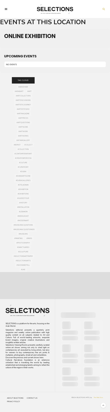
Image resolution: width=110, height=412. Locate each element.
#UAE (23, 270)
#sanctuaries (23, 247)
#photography (23, 243)
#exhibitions (23, 194)
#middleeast (23, 216)
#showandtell (23, 265)
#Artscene (23, 127)
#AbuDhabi (23, 87)
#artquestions (23, 123)
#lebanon (23, 212)
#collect (28, 145)
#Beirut (17, 145)
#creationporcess (23, 158)
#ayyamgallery (23, 140)
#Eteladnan (23, 185)
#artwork (23, 131)
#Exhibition (23, 189)
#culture (23, 163)
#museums (23, 234)
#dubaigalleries (23, 180)
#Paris (29, 238)
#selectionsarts (23, 261)
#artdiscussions (23, 100)
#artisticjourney (23, 105)
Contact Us (32, 398)
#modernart (23, 221)
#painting (18, 238)
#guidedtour (23, 198)
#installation (23, 207)
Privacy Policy (13, 401)
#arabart (19, 91)
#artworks (23, 136)
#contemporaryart (23, 154)
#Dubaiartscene (23, 176)
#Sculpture (23, 252)
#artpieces (23, 118)
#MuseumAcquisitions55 (24, 229)
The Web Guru (98, 397)
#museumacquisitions (23, 225)
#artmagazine (23, 114)
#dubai (23, 172)
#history (23, 203)
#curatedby (23, 167)
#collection (23, 149)
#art (29, 91)
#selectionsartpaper (23, 256)
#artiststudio (23, 109)
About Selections (15, 398)
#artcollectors (23, 96)
